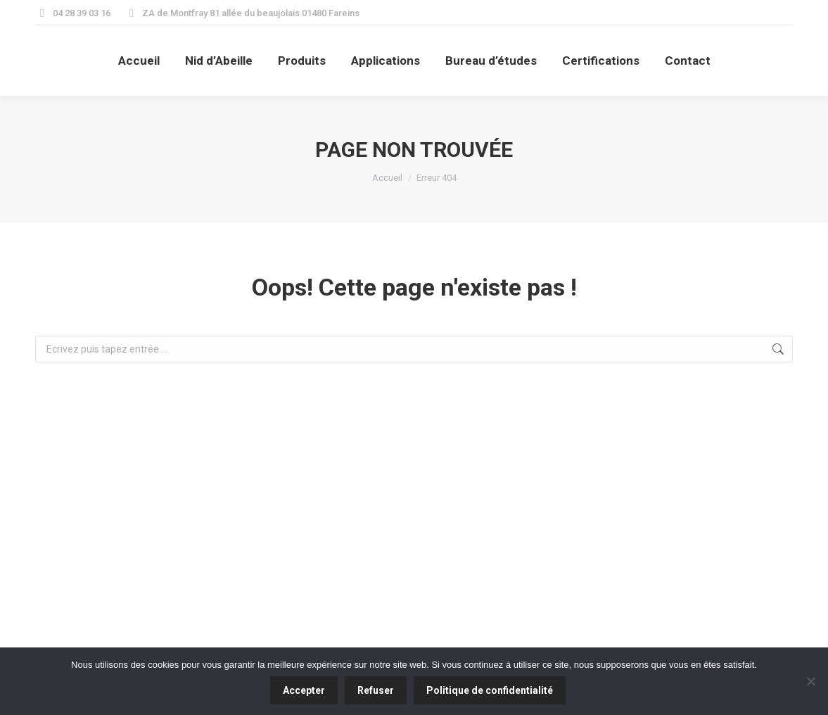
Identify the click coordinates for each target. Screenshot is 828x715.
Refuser (375, 690)
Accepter (304, 690)
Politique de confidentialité (489, 690)
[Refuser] (810, 681)
